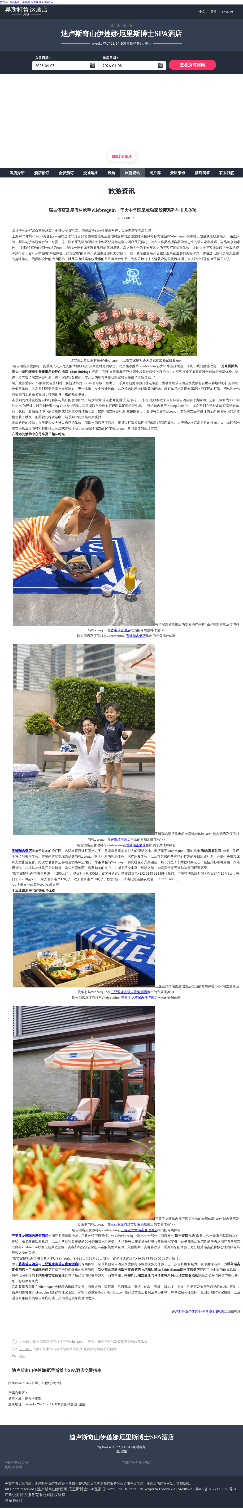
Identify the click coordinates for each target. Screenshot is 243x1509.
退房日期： (111, 58)
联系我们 (226, 174)
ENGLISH (227, 11)
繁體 (213, 11)
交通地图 (90, 174)
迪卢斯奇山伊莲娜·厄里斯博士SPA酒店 (31, 2)
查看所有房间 (192, 65)
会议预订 (66, 174)
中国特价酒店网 (16, 1464)
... (92, 65)
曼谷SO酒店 (13, 1468)
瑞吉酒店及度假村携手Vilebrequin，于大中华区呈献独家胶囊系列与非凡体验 (83, 1343)
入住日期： (43, 58)
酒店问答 (202, 174)
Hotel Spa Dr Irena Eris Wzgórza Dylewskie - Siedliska (149, 1490)
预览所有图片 (121, 157)
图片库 (155, 174)
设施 (111, 174)
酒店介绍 (17, 174)
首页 (2, 2)
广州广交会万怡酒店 (136, 1464)
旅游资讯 (132, 174)
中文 (202, 11)
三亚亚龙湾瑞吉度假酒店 (129, 993)
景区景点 (177, 174)
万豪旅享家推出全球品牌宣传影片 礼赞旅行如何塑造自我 (68, 1350)
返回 (22, 1357)
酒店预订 (41, 174)
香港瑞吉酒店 (120, 631)
